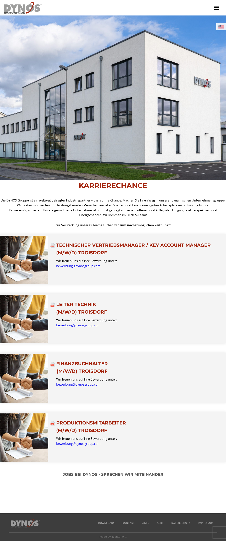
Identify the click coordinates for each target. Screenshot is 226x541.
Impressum (205, 523)
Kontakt (128, 523)
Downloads (106, 523)
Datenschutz (180, 523)
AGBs (145, 523)
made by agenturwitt (113, 536)
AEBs (160, 523)
